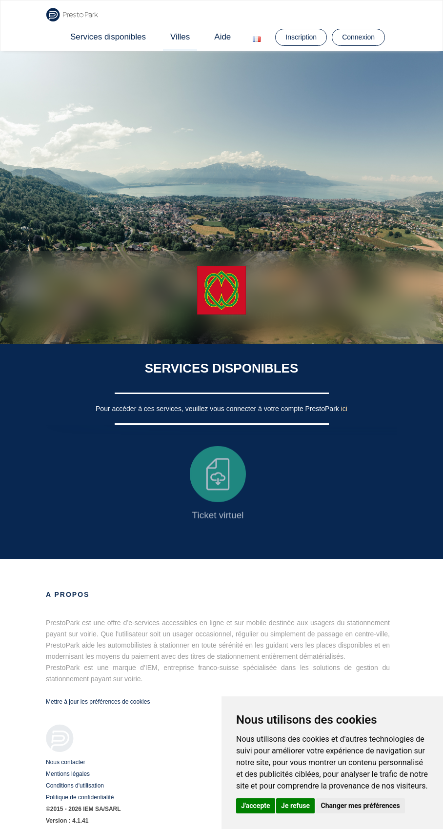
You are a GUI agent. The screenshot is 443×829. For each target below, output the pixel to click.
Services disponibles (108, 36)
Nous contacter (65, 762)
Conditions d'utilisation (75, 785)
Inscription (301, 37)
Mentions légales (68, 773)
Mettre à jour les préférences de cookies (98, 701)
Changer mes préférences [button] (360, 805)
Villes (180, 36)
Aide (222, 36)
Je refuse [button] (295, 805)
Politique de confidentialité (80, 797)
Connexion (358, 37)
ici (344, 409)
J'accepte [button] (255, 805)
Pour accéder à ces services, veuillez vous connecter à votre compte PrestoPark (218, 409)
